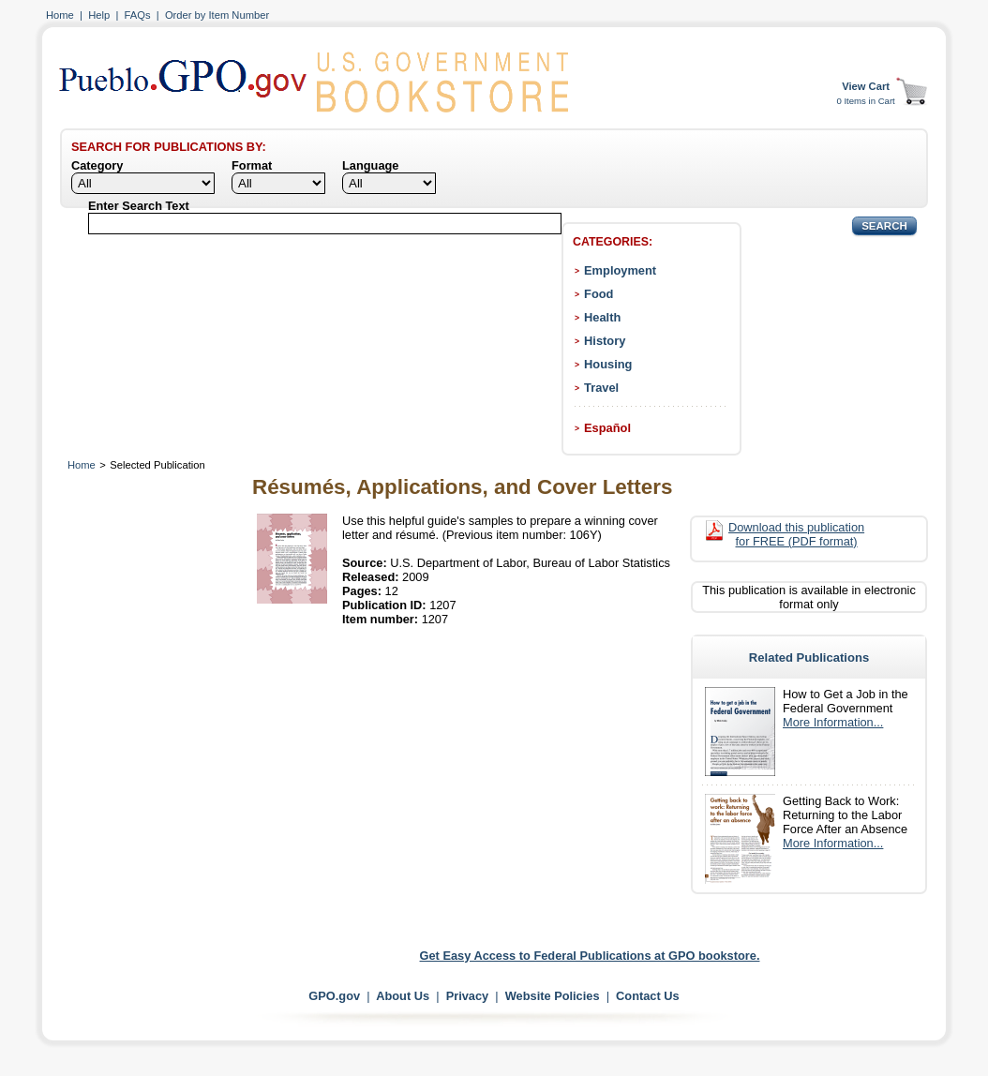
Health (602, 317)
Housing (608, 364)
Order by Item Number (217, 15)
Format (252, 165)
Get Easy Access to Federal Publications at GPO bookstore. (590, 956)
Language (370, 165)
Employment (620, 270)
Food (598, 294)
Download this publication (796, 534)
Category (97, 165)
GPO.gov (334, 996)
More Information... (833, 722)
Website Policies (552, 996)
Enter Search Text (138, 206)
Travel (601, 388)
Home (60, 15)
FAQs (138, 15)
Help (99, 15)
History (604, 341)
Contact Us (648, 996)
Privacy (467, 996)
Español (607, 428)
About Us (402, 996)
